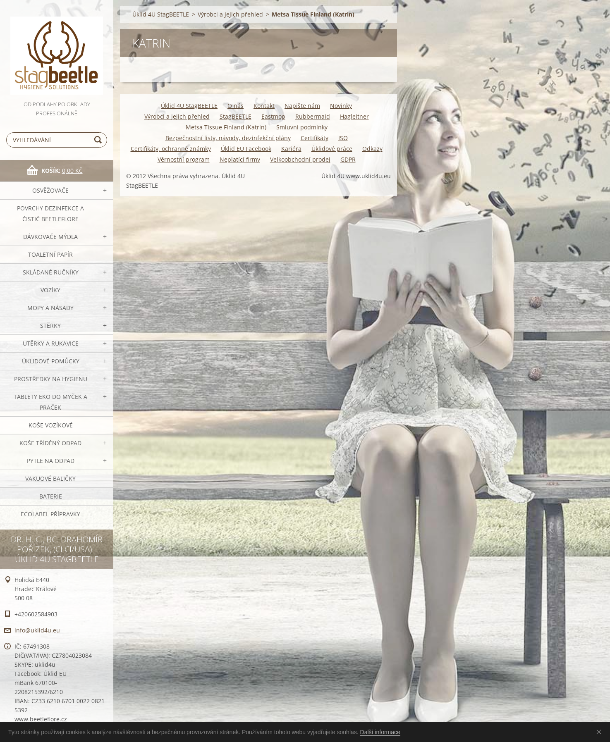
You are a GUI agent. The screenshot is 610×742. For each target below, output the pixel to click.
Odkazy (372, 149)
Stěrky (50, 325)
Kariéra (291, 149)
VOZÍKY (50, 290)
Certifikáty (314, 138)
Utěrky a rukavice (51, 343)
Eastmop (273, 116)
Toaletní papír (50, 254)
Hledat (99, 140)
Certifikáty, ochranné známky (171, 149)
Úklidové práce (331, 149)
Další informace (380, 732)
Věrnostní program (184, 159)
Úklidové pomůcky (50, 361)
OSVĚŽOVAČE (50, 190)
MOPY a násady (50, 308)
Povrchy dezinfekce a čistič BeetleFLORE (50, 213)
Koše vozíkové (51, 425)
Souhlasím (600, 731)
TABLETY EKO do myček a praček (50, 402)
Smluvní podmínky (302, 127)
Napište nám (302, 106)
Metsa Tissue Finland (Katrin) (226, 127)
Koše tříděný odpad (50, 443)
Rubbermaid (312, 116)
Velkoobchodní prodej (300, 159)
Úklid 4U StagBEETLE (160, 14)
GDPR (348, 159)
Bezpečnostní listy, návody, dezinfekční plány (228, 138)
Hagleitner (354, 116)
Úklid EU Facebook (246, 149)
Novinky (341, 106)
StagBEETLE (235, 116)
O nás (235, 106)
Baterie (50, 496)
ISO (343, 138)
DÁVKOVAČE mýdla (50, 237)
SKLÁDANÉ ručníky (51, 272)
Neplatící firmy (240, 159)
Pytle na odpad (50, 461)
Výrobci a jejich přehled (230, 14)
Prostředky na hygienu (50, 379)
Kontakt (264, 106)
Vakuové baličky (50, 478)
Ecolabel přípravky (50, 514)
